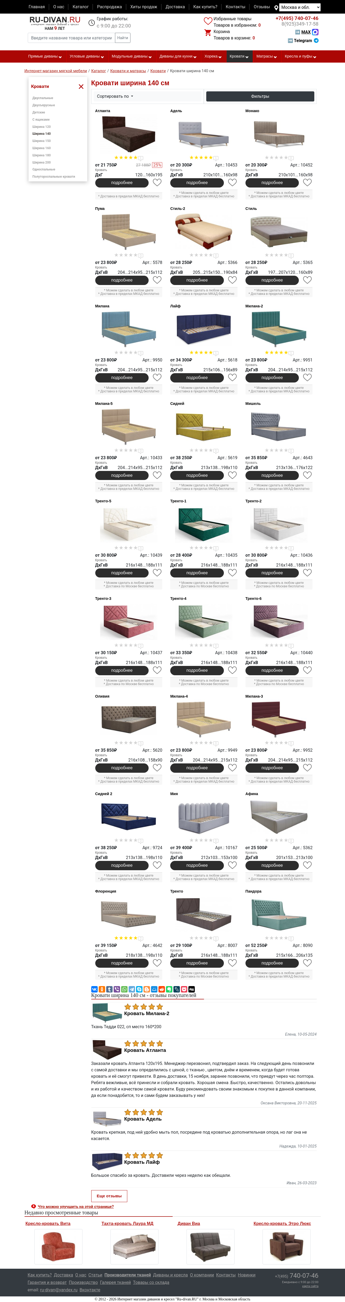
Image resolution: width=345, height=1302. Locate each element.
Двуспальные (43, 98)
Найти (122, 38)
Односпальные (44, 169)
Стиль (251, 208)
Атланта (102, 111)
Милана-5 (104, 403)
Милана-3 (254, 696)
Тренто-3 (103, 598)
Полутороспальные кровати (54, 176)
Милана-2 (254, 306)
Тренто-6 (253, 598)
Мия (174, 794)
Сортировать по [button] (113, 96)
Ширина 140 (42, 134)
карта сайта (310, 1286)
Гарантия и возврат (47, 1282)
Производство (83, 1282)
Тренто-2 (253, 501)
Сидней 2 (103, 794)
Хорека (213, 56)
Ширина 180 (42, 155)
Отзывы (262, 6)
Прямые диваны (45, 56)
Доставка (175, 6)
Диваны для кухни (178, 56)
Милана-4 (179, 696)
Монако (252, 111)
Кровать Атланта (145, 1050)
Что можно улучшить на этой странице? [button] (76, 1206)
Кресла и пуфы (301, 56)
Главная (37, 6)
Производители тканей (128, 1274)
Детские (39, 112)
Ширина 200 (42, 162)
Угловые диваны (87, 56)
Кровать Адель (143, 1119)
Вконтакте (90, 1289)
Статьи (95, 1274)
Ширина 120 (42, 127)
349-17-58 (300, 24)
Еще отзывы (109, 1196)
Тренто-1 (178, 501)
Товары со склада (151, 1282)
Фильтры (260, 96)
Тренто (176, 891)
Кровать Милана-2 (146, 1013)
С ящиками (41, 119)
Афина (251, 794)
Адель (176, 111)
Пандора (253, 891)
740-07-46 (297, 18)
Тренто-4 (178, 598)
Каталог (81, 6)
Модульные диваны (132, 56)
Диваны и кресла (170, 1274)
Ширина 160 (42, 148)
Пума (100, 208)
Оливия (102, 696)
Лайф (175, 306)
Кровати (239, 56)
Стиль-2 (177, 208)
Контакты (235, 6)
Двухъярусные (44, 105)
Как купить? (205, 6)
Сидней (177, 403)
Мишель (253, 403)
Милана (102, 306)
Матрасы (266, 56)
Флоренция (105, 891)
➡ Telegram (303, 40)
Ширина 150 (42, 141)
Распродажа (109, 6)
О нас (58, 6)
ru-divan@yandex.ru (58, 1289)
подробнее (122, 182)
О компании (202, 1274)
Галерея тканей (115, 1282)
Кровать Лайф (142, 1162)
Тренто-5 (103, 501)
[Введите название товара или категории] (71, 38)
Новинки (247, 1274)
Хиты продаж (143, 6)
